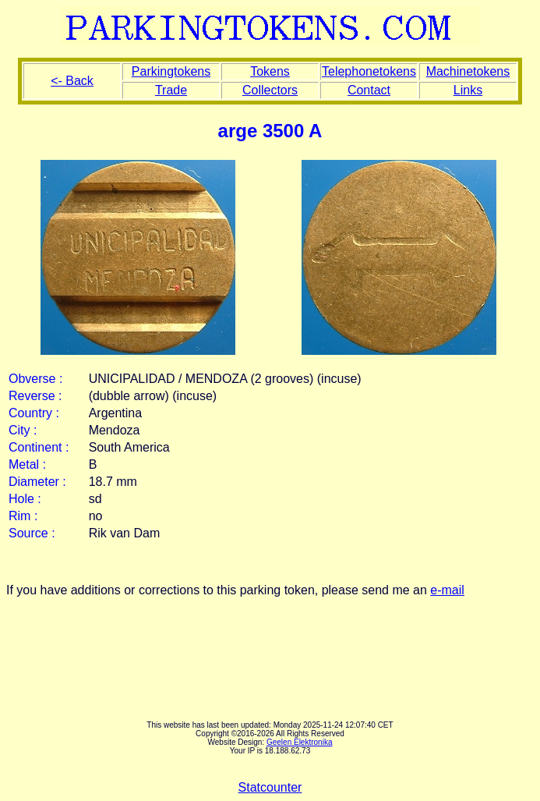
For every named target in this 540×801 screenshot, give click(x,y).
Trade (171, 90)
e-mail (447, 590)
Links (468, 90)
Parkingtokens (171, 71)
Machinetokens (468, 71)
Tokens (270, 71)
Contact (369, 90)
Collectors (270, 90)
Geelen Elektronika (299, 742)
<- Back (72, 80)
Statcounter (270, 787)
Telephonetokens (369, 71)
